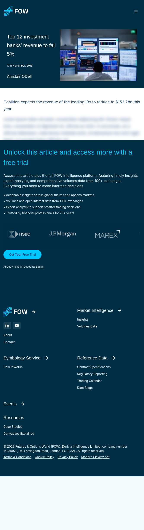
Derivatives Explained (18, 433)
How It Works (12, 367)
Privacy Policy (68, 457)
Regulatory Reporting (92, 374)
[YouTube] (17, 325)
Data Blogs (85, 388)
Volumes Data (87, 326)
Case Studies (12, 426)
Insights (82, 319)
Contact (9, 342)
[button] (72, 259)
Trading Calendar (89, 381)
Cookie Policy (44, 457)
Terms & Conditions (17, 457)
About (7, 335)
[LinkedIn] (7, 325)
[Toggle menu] (136, 11)
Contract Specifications (94, 367)
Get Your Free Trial (22, 254)
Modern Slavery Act (95, 457)
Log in (40, 266)
